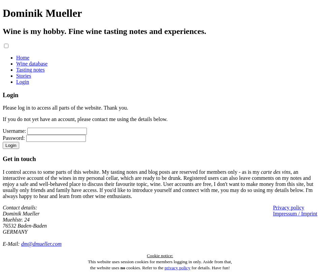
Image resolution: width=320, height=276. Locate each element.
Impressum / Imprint (295, 213)
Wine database (31, 64)
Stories (23, 76)
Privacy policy (288, 207)
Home (22, 58)
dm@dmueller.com (41, 244)
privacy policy (178, 267)
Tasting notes (30, 70)
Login (22, 82)
